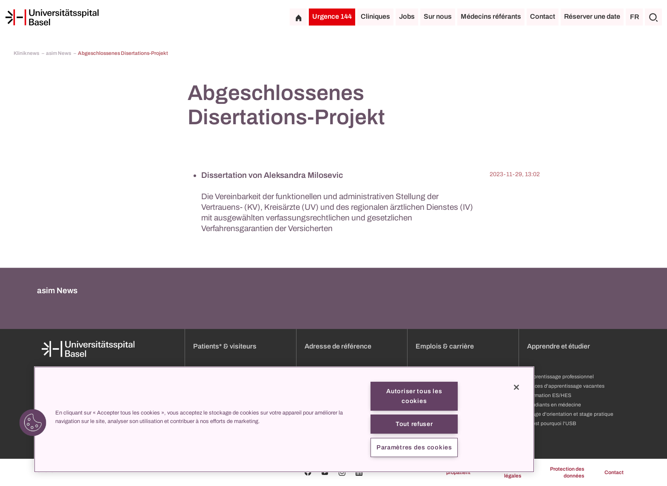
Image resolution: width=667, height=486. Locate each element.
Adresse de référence (338, 346)
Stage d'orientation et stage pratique (570, 414)
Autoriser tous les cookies (414, 396)
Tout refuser (414, 423)
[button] (32, 422)
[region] (284, 419)
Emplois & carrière (445, 346)
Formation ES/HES (549, 395)
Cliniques (375, 16)
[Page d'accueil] (52, 17)
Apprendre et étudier (558, 346)
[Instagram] (342, 472)
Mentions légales (510, 472)
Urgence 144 (332, 16)
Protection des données (567, 472)
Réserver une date (592, 16)
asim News (59, 53)
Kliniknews (27, 53)
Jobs (407, 16)
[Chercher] (653, 17)
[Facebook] (308, 472)
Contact (542, 16)
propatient (458, 472)
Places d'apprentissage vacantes (565, 386)
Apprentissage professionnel (560, 377)
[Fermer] (516, 387)
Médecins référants (491, 16)
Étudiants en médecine (554, 405)
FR (634, 16)
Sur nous (438, 16)
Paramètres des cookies (414, 447)
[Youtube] (325, 472)
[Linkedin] (359, 472)
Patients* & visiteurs (225, 346)
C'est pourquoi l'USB (551, 423)
